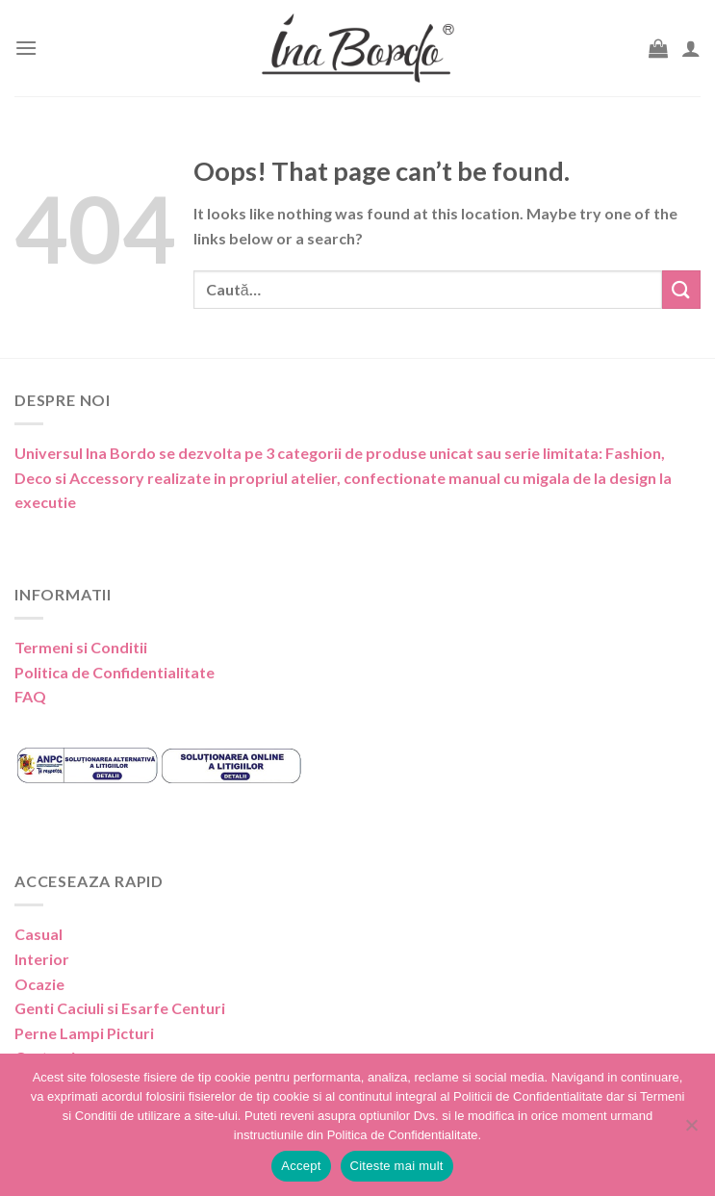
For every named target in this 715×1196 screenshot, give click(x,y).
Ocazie (39, 984)
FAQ (30, 696)
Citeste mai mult (397, 1165)
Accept (300, 1165)
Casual (38, 934)
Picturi (130, 1033)
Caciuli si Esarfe (112, 1008)
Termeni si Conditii (80, 647)
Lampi (82, 1033)
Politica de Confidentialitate (114, 672)
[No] (691, 1130)
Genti (34, 1008)
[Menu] (26, 47)
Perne (35, 1033)
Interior (41, 959)
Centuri (198, 1008)
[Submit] (681, 289)
